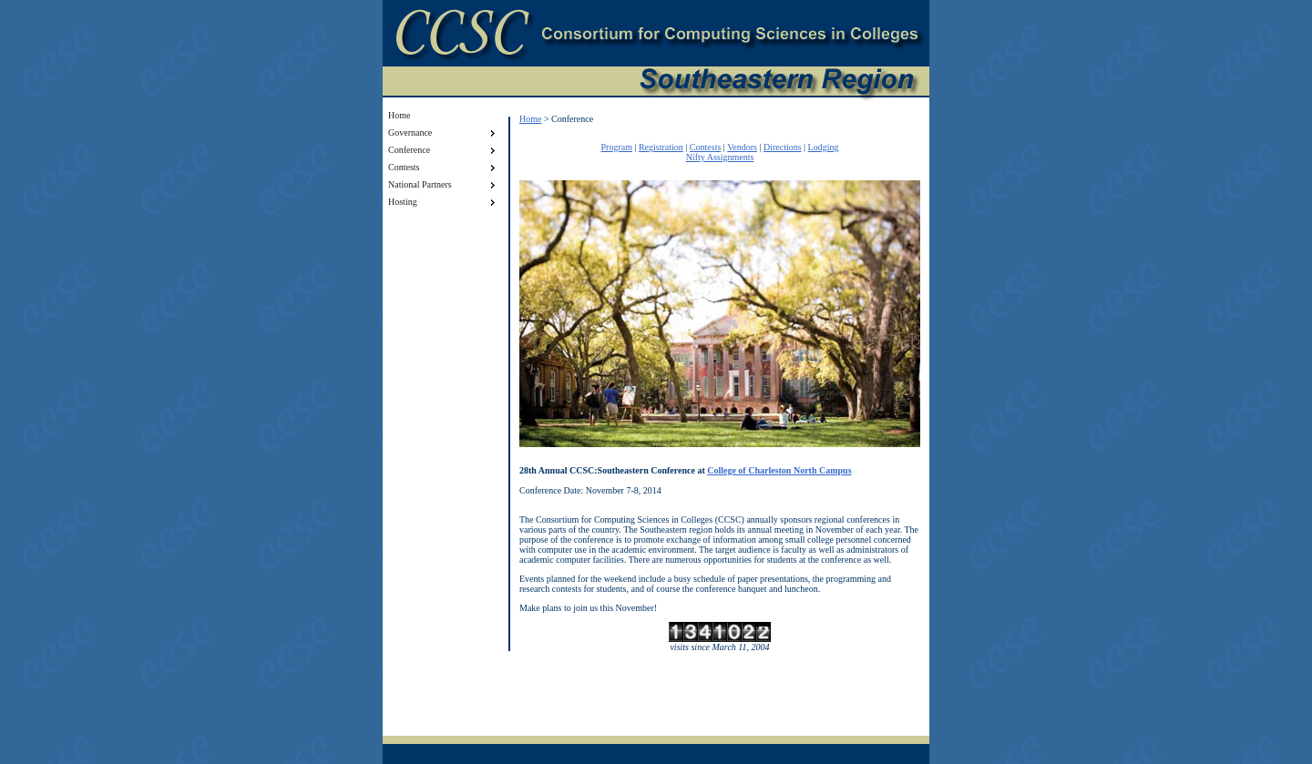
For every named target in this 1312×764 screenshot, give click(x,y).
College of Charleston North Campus (779, 470)
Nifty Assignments (720, 157)
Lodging (823, 147)
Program (615, 147)
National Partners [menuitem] (443, 185)
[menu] (444, 158)
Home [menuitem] (399, 115)
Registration (661, 147)
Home (530, 119)
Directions (783, 147)
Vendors (742, 147)
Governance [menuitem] (443, 133)
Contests (705, 147)
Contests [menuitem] (443, 167)
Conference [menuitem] (443, 150)
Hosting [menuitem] (443, 202)
